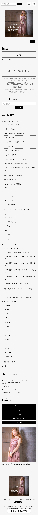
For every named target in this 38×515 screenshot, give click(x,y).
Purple (8, 348)
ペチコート (9, 200)
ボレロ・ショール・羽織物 (12, 184)
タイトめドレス (11, 155)
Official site (19, 406)
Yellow (8, 344)
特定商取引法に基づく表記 (11, 392)
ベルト (8, 239)
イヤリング (9, 235)
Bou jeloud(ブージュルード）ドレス (17, 163)
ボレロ (8, 187)
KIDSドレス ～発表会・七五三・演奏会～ (17, 297)
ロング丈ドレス (11, 137)
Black (8, 305)
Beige (8, 318)
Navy (7, 309)
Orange (8, 352)
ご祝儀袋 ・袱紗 (9, 362)
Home (4, 60)
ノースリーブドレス (12, 124)
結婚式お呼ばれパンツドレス (13, 175)
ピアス (8, 230)
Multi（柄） (9, 357)
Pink (7, 339)
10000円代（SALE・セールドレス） (17, 284)
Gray (7, 314)
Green (8, 335)
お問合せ (6, 386)
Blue (7, 326)
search (19, 4)
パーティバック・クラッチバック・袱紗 (16, 210)
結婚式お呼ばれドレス (11, 121)
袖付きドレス (10, 129)
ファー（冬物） (11, 204)
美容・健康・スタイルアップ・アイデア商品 (18, 289)
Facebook (19, 422)
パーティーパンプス (10, 244)
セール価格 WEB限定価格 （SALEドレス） (18, 253)
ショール (9, 192)
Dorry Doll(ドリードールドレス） (16, 159)
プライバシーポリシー (10, 389)
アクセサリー (8, 214)
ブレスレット (10, 226)
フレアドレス (10, 146)
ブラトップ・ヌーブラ (11, 248)
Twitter (19, 414)
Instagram (19, 410)
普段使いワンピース (10, 180)
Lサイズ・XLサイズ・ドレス (15, 142)
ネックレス (9, 217)
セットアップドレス (12, 150)
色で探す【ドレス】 (10, 301)
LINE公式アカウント (19, 418)
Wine (7, 331)
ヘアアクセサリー (12, 222)
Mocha (8, 322)
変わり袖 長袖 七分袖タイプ (15, 133)
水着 (5, 366)
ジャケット (9, 196)
